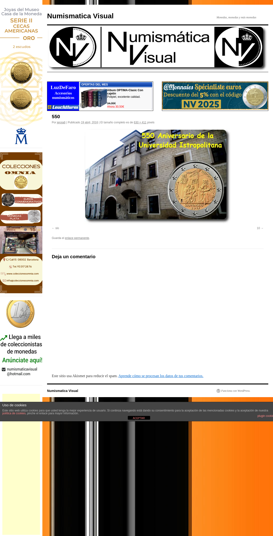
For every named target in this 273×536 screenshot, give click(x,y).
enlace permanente (77, 238)
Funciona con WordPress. (235, 390)
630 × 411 (140, 122)
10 (258, 228)
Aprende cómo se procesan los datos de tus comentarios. (160, 376)
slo (57, 228)
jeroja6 (61, 122)
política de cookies (14, 413)
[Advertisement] (21, 464)
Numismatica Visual (80, 16)
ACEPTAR (139, 418)
